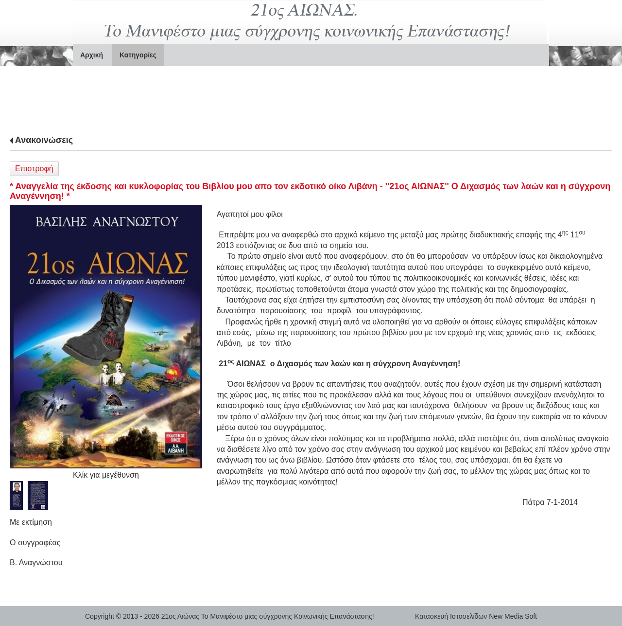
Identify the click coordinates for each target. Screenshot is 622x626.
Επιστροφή (34, 168)
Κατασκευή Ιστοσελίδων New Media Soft (476, 616)
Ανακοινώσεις (44, 140)
